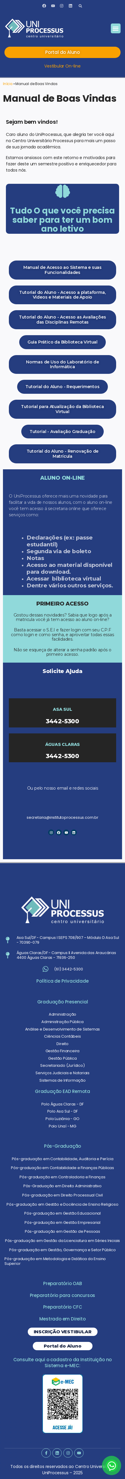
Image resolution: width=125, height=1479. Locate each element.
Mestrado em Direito (62, 1319)
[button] (80, 5)
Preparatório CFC (62, 1307)
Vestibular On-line (62, 66)
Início (7, 83)
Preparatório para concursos (62, 1295)
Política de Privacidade (62, 981)
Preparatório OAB (62, 1283)
